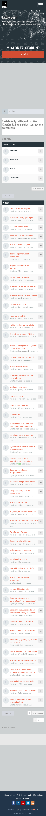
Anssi (20, 298)
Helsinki (13, 150)
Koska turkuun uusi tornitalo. (22, 630)
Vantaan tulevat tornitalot (22, 621)
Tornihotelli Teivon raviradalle (23, 660)
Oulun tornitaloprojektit (20, 208)
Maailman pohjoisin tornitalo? (23, 481)
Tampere (14, 159)
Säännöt (18, 798)
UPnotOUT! (22, 654)
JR (18, 259)
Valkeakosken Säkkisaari (20, 550)
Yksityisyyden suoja (24, 795)
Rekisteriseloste (8, 795)
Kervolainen (22, 238)
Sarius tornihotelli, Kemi (20, 541)
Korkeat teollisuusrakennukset (23, 295)
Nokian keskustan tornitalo (22, 325)
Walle (20, 693)
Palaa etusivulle (8, 727)
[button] (42, 720)
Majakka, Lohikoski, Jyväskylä (23, 511)
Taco (19, 417)
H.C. (19, 562)
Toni (19, 464)
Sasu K (20, 328)
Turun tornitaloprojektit (20, 244)
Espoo (12, 168)
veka (19, 229)
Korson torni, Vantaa (19, 405)
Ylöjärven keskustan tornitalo (23, 690)
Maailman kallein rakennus (21, 435)
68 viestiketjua (38, 188)
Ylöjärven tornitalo (18, 387)
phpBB (18, 810)
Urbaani (21, 408)
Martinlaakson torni (18, 559)
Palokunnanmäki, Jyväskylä (22, 357)
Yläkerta (7, 139)
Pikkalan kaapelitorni (19, 226)
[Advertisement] (23, 86)
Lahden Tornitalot (18, 304)
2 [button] (38, 720)
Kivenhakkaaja (23, 307)
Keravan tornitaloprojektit (21, 235)
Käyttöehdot (38, 795)
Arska (20, 360)
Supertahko (15, 414)
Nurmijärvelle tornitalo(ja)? (22, 568)
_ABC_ (19, 271)
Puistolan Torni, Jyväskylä (21, 217)
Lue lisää (23, 54)
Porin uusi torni (16, 396)
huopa (20, 318)
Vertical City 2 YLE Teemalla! (22, 681)
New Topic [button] (8, 196)
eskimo (20, 505)
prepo (19, 615)
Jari (19, 211)
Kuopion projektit (18, 316)
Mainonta (26, 798)
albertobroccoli (23, 337)
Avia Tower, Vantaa (18, 532)
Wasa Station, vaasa (19, 366)
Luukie (20, 633)
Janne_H (20, 475)
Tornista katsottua (18, 502)
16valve (20, 496)
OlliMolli (20, 645)
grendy (20, 289)
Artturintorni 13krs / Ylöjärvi (22, 334)
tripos (20, 220)
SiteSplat (25, 810)
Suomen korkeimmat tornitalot (24, 520)
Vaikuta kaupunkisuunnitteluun (23, 651)
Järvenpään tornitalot (20, 277)
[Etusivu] (5, 111)
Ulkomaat (14, 177)
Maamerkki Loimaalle (19, 589)
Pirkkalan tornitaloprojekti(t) (23, 286)
